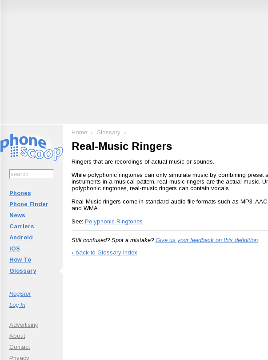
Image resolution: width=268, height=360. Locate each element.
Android (21, 237)
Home (79, 132)
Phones (20, 193)
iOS (14, 248)
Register (20, 293)
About (17, 336)
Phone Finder (28, 204)
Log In (17, 304)
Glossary (22, 270)
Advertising (24, 324)
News (17, 215)
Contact (19, 347)
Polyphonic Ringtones (114, 221)
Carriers (21, 226)
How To (20, 259)
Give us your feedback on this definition (207, 240)
